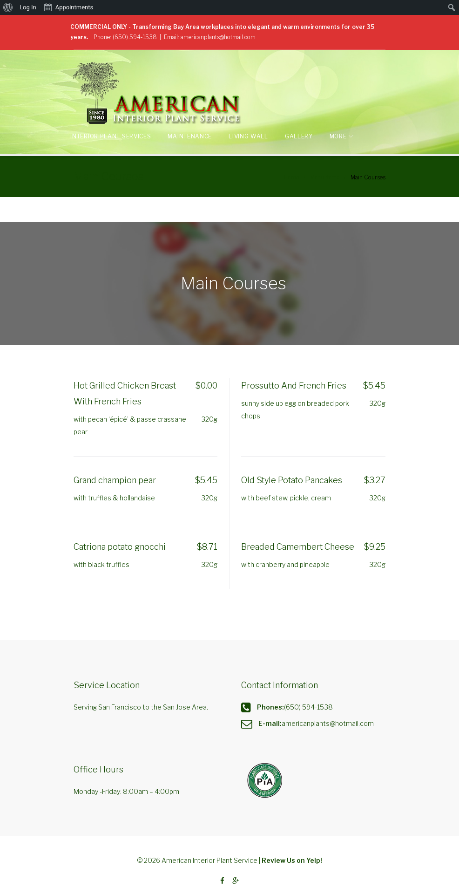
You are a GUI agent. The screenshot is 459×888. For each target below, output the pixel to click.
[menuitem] (8, 7)
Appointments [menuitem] (68, 6)
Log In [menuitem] (28, 7)
